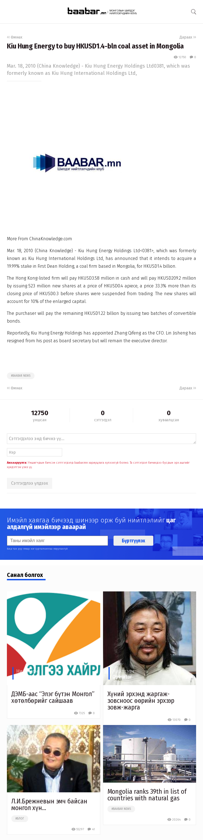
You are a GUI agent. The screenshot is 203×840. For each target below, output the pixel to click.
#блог (19, 818)
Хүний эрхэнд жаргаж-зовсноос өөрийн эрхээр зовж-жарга (141, 700)
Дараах (188, 37)
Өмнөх (14, 37)
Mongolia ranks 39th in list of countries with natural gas (146, 795)
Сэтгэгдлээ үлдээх (29, 483)
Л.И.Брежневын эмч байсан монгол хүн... (49, 804)
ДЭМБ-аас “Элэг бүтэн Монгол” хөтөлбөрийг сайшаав (52, 697)
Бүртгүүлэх (133, 541)
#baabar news (20, 375)
